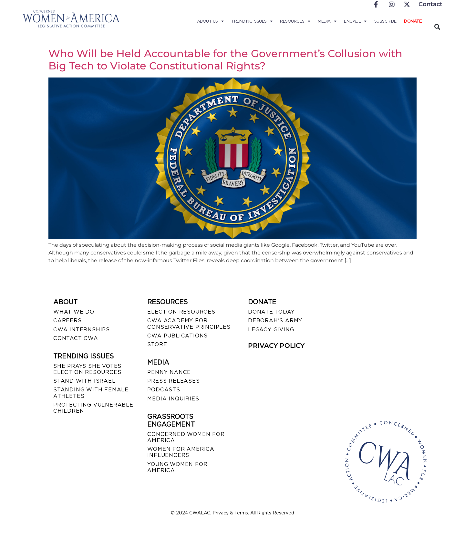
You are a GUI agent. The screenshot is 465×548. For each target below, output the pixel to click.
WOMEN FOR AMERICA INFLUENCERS (180, 452)
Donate (412, 21)
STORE (157, 344)
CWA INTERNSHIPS (81, 329)
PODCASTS (163, 390)
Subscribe (385, 21)
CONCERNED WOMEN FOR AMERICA (185, 437)
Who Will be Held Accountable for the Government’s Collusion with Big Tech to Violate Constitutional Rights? (225, 59)
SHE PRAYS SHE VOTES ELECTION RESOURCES (87, 369)
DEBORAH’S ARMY (275, 320)
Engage (355, 21)
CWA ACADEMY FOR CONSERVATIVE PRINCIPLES (188, 323)
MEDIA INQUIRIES (173, 399)
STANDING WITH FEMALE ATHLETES (91, 393)
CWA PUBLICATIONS (177, 336)
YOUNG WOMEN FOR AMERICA (177, 467)
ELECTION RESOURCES (181, 312)
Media (327, 21)
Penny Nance (169, 372)
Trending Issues (251, 21)
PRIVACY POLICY (276, 345)
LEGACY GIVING (271, 329)
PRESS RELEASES (173, 381)
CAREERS (67, 320)
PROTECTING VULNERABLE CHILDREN (93, 408)
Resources (295, 21)
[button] (437, 26)
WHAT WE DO (73, 312)
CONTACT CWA (75, 338)
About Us (210, 21)
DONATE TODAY (271, 312)
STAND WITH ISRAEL (84, 381)
